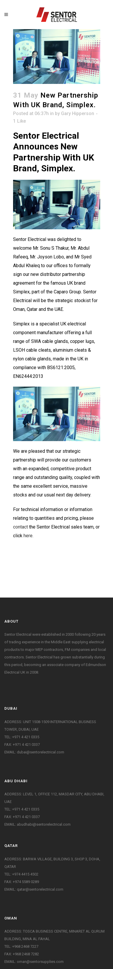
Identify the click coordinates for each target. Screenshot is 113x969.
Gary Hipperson (77, 113)
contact (20, 527)
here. (28, 535)
